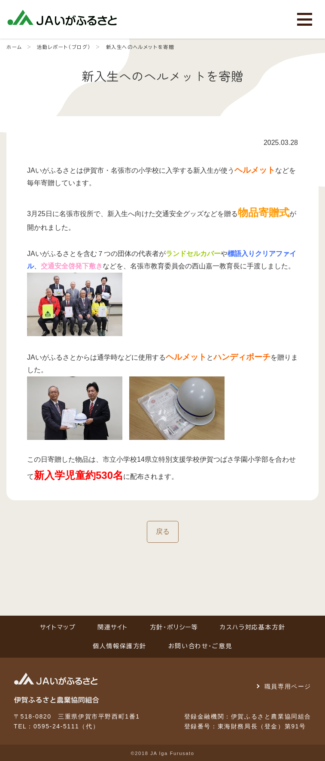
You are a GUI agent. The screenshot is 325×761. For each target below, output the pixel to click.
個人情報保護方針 (119, 646)
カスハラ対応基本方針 (252, 627)
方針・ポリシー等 (174, 627)
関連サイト (112, 627)
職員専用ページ (287, 686)
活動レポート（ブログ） (64, 47)
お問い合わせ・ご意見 (200, 646)
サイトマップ (58, 627)
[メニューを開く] (304, 19)
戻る (163, 531)
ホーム (14, 47)
